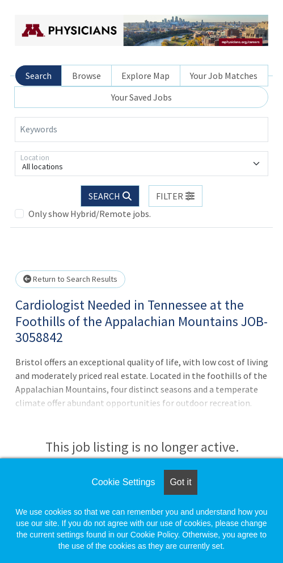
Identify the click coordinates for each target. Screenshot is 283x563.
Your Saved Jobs (141, 97)
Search (39, 75)
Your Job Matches (223, 75)
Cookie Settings (123, 482)
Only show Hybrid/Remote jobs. (89, 213)
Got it (180, 482)
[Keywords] (141, 129)
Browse (86, 75)
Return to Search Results (70, 279)
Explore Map (145, 75)
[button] (176, 196)
